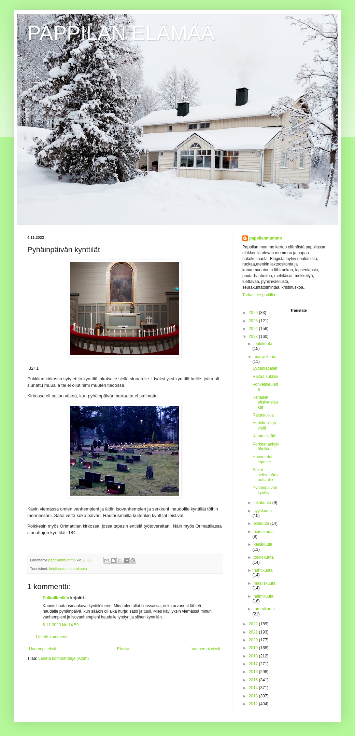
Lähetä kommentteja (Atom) (63, 658)
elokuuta (262, 523)
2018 (254, 656)
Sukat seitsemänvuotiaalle (266, 474)
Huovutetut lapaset (262, 459)
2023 (254, 336)
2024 (254, 328)
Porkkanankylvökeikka (266, 446)
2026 (254, 312)
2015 (254, 680)
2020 (254, 640)
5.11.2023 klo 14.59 (61, 625)
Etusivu (123, 648)
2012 (254, 703)
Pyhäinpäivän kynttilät (265, 490)
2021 (254, 632)
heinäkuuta (264, 531)
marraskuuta (265, 356)
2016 (254, 671)
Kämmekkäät (264, 436)
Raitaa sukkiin (265, 376)
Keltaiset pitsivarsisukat (265, 402)
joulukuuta (263, 343)
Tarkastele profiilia (258, 294)
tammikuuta (264, 608)
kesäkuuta (263, 544)
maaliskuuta (264, 583)
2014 (254, 687)
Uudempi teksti (42, 648)
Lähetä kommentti (52, 637)
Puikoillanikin (56, 598)
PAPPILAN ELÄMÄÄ (121, 33)
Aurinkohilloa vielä (264, 425)
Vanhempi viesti (205, 648)
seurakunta (78, 569)
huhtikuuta (263, 570)
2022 (254, 624)
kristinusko (58, 569)
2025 (254, 320)
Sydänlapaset (265, 368)
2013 (254, 696)
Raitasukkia (263, 415)
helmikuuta (263, 596)
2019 (254, 647)
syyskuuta (263, 510)
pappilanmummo (265, 238)
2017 (254, 664)
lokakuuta (263, 502)
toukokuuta (264, 557)
